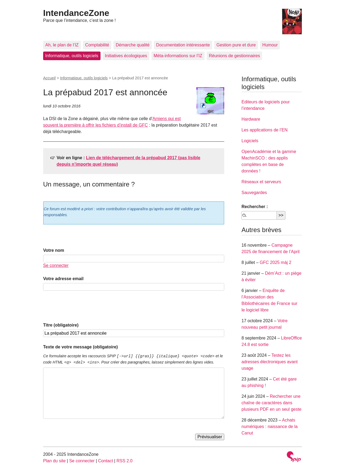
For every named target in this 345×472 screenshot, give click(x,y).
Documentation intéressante (183, 45)
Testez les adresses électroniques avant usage (270, 362)
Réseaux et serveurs (261, 181)
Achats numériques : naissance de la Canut (270, 426)
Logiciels (250, 140)
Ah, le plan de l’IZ (62, 45)
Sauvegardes (254, 192)
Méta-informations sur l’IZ (178, 55)
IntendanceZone (76, 13)
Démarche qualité (132, 45)
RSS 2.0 (124, 461)
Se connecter (55, 265)
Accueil (49, 78)
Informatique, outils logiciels (71, 55)
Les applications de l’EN (265, 130)
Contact (105, 461)
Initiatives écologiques (126, 55)
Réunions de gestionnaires (234, 55)
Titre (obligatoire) (60, 325)
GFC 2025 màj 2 (275, 262)
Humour (270, 45)
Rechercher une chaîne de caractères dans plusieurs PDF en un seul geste (271, 403)
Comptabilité (97, 45)
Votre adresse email (63, 278)
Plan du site (54, 461)
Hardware (251, 119)
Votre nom (53, 250)
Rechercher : (255, 206)
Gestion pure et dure (236, 45)
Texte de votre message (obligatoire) (80, 347)
